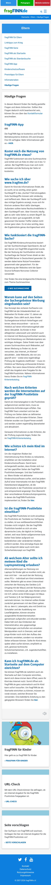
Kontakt (25, 866)
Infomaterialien (11, 80)
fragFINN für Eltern (13, 37)
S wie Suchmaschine (18, 288)
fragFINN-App (11, 64)
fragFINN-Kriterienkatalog (19, 438)
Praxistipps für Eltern (14, 74)
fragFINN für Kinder (17, 760)
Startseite (25, 17)
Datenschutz (25, 869)
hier (10, 143)
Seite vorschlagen (16, 842)
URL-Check (11, 801)
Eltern (33, 17)
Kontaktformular (35, 113)
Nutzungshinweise (25, 872)
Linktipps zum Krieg (14, 42)
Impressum (25, 875)
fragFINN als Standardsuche (17, 58)
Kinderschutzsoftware (15, 69)
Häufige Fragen (12, 85)
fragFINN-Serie (11, 48)
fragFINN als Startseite (15, 53)
